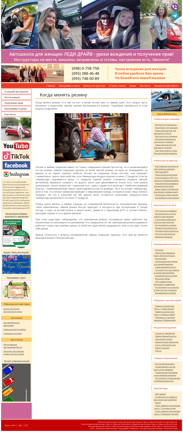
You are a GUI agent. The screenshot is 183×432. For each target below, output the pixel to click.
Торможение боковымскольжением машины (165, 374)
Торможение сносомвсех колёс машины (164, 368)
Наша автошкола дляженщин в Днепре (165, 146)
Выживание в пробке (165, 293)
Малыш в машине (164, 236)
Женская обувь (162, 278)
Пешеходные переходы (167, 342)
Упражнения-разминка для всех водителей (166, 185)
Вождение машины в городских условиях (165, 140)
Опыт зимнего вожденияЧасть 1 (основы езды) (167, 407)
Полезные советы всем (166, 194)
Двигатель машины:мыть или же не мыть (164, 254)
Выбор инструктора (94, 85)
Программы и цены (69, 85)
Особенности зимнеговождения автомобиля (165, 398)
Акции (132, 85)
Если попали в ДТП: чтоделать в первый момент (166, 179)
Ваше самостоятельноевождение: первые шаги (166, 190)
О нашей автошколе (16, 91)
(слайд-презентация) (13, 354)
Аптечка (159, 250)
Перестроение (162, 347)
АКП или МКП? (162, 172)
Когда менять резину (165, 225)
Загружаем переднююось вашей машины (165, 263)
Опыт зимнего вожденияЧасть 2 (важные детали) (167, 412)
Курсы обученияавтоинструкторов (12, 310)
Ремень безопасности (166, 228)
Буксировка (161, 258)
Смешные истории (12, 333)
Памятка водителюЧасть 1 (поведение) (164, 307)
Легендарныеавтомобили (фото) (12, 346)
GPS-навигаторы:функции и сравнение (164, 283)
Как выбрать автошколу (167, 197)
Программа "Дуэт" (16, 277)
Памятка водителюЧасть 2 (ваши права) (164, 313)
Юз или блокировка (165, 363)
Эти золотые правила (166, 210)
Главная (50, 85)
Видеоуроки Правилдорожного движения (16, 215)
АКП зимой (160, 394)
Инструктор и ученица (166, 136)
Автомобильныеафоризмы (11, 324)
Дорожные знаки (163, 339)
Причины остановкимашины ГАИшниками (165, 319)
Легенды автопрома (13, 351)
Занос (158, 402)
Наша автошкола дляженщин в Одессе (165, 132)
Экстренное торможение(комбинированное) (167, 379)
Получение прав (13, 102)
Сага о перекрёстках (165, 345)
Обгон (158, 350)
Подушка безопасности (166, 231)
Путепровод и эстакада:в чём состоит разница (166, 288)
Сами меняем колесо (165, 267)
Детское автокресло (165, 234)
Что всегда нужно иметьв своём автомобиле (166, 271)
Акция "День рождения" (16, 252)
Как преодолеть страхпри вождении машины (165, 152)
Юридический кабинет (166, 85)
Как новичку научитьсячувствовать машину (166, 167)
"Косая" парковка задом (16, 361)
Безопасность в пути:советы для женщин (165, 215)
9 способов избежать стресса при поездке (165, 221)
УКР (20, 425)
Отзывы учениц (117, 85)
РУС (26, 425)
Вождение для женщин (166, 127)
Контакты (145, 85)
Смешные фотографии (14, 329)
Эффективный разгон (165, 336)
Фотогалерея (12, 97)
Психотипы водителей (166, 174)
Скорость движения (165, 333)
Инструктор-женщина (166, 124)
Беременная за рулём (166, 275)
